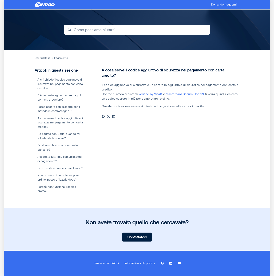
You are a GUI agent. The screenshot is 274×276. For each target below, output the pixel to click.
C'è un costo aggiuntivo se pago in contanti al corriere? (59, 98)
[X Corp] (108, 117)
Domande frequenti (224, 4)
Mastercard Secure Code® (185, 94)
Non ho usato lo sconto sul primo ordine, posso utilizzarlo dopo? (58, 178)
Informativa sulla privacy (139, 263)
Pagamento (61, 58)
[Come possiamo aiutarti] (137, 30)
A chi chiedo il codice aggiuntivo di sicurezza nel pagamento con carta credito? (60, 84)
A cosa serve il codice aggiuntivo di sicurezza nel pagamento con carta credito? (60, 123)
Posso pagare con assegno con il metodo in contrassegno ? (58, 109)
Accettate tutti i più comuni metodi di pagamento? (59, 159)
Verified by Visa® (150, 94)
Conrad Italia (42, 58)
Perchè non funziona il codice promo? (56, 189)
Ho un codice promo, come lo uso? (60, 168)
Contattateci (137, 237)
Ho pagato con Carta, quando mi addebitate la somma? (58, 136)
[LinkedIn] (113, 117)
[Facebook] (103, 117)
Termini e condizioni (106, 263)
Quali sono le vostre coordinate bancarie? (57, 147)
